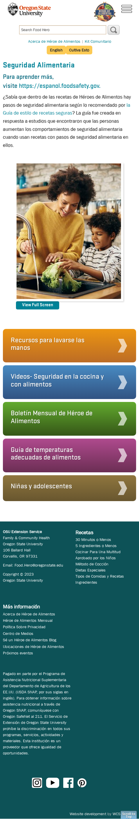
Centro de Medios (18, 633)
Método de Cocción (92, 564)
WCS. (117, 813)
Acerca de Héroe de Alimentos (54, 41)
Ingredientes (86, 582)
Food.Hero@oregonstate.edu (39, 565)
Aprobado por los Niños (95, 557)
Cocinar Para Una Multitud (98, 551)
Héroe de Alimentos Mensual (28, 620)
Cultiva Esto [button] (79, 50)
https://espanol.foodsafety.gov (59, 86)
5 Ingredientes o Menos (96, 545)
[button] (68, 346)
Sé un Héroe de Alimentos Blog (29, 639)
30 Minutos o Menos (93, 539)
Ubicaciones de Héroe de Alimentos (33, 646)
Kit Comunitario (98, 41)
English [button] (56, 50)
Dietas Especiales (90, 570)
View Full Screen (37, 305)
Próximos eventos (18, 653)
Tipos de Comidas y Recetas (99, 576)
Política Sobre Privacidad (24, 626)
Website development (88, 813)
